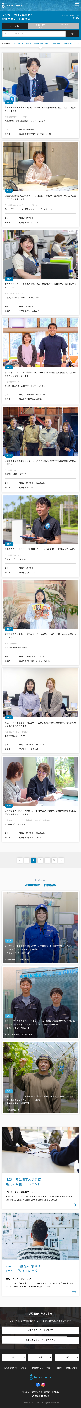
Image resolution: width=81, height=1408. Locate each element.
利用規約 (58, 1368)
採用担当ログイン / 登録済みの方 (40, 1339)
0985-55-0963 (42, 1396)
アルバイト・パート (66, 26)
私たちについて (10, 1368)
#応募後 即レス (69, 43)
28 (54, 860)
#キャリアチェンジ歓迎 (23, 43)
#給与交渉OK (38, 43)
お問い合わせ (71, 1368)
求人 (14, 1357)
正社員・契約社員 (40, 26)
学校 (67, 1357)
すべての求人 (15, 26)
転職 (40, 1357)
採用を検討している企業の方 (40, 1330)
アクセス (24, 1368)
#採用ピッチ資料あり (53, 43)
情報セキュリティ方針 (41, 1368)
